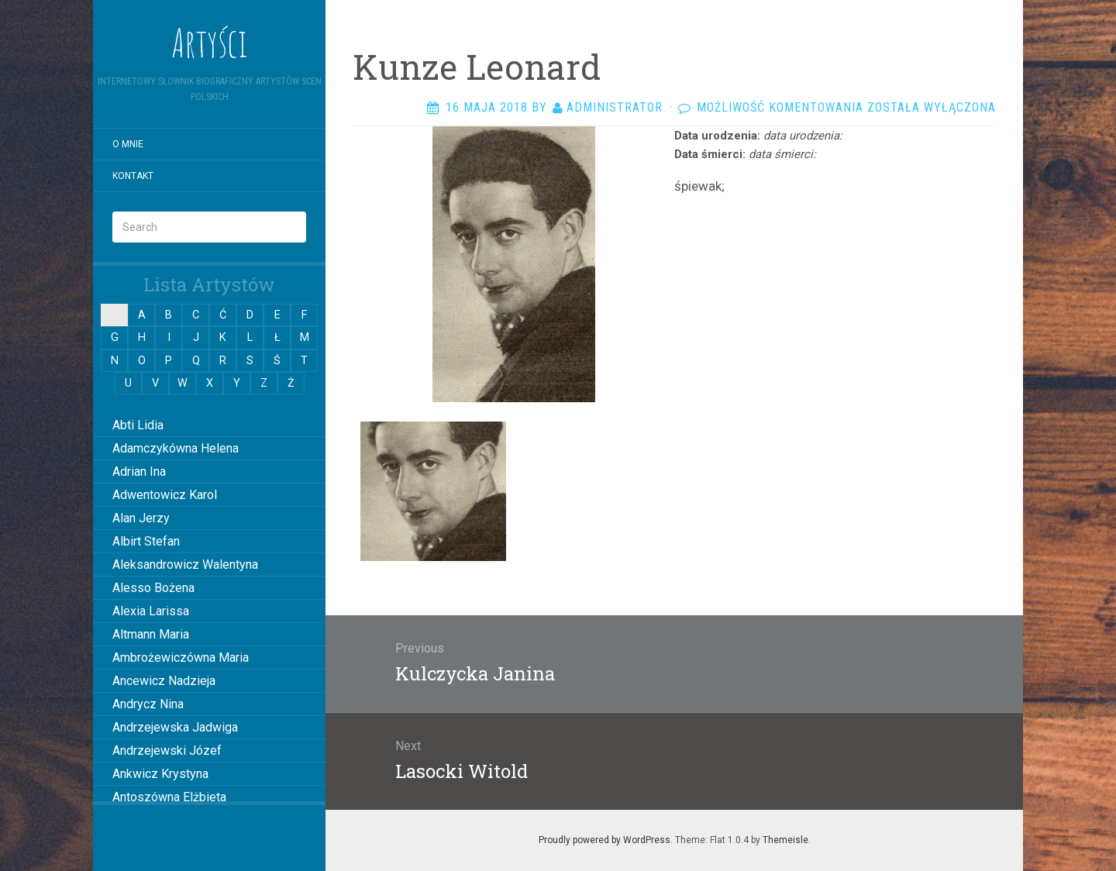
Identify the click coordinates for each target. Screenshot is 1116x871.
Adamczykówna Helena (175, 448)
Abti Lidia (138, 425)
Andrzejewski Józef (167, 750)
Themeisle (785, 840)
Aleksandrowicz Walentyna (185, 564)
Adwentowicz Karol (164, 494)
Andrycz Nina (148, 704)
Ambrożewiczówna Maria (180, 657)
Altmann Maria (150, 634)
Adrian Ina (139, 471)
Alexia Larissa (150, 611)
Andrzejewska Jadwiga (175, 727)
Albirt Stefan (146, 541)
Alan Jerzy (141, 518)
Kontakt (132, 175)
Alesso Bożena (153, 587)
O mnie (127, 144)
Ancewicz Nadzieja (163, 680)
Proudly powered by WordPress (604, 840)
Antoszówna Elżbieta (169, 797)
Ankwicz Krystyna (160, 773)
